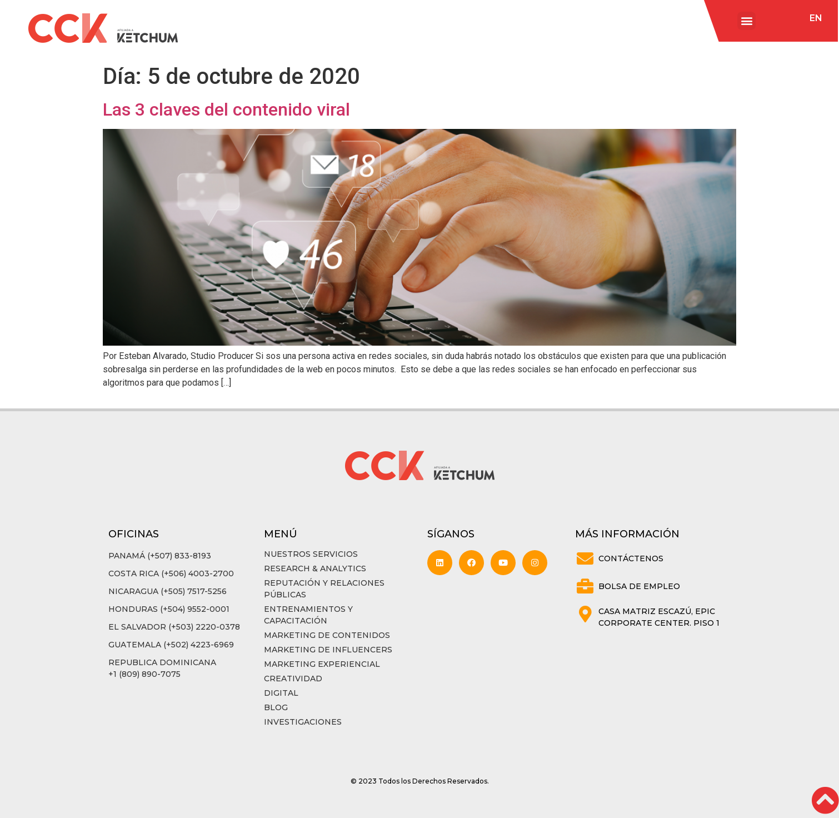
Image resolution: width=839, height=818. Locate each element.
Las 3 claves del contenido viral (226, 109)
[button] (746, 21)
